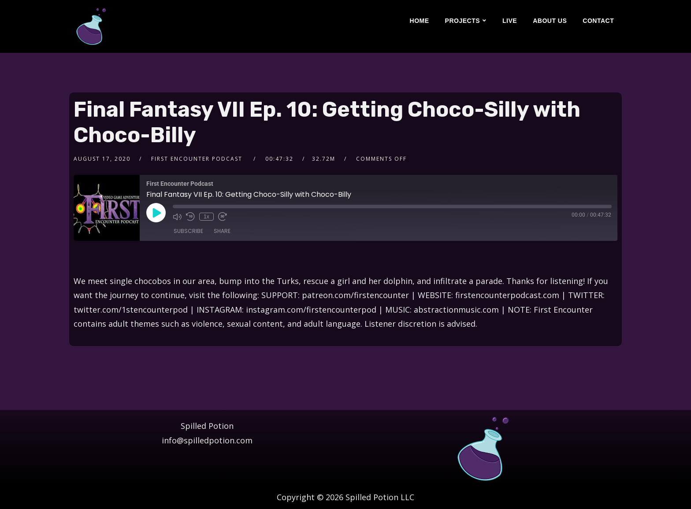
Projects (462, 20)
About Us (550, 20)
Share (222, 231)
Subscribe (188, 231)
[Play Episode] (156, 212)
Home (419, 20)
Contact (598, 20)
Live (509, 20)
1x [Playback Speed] (206, 217)
